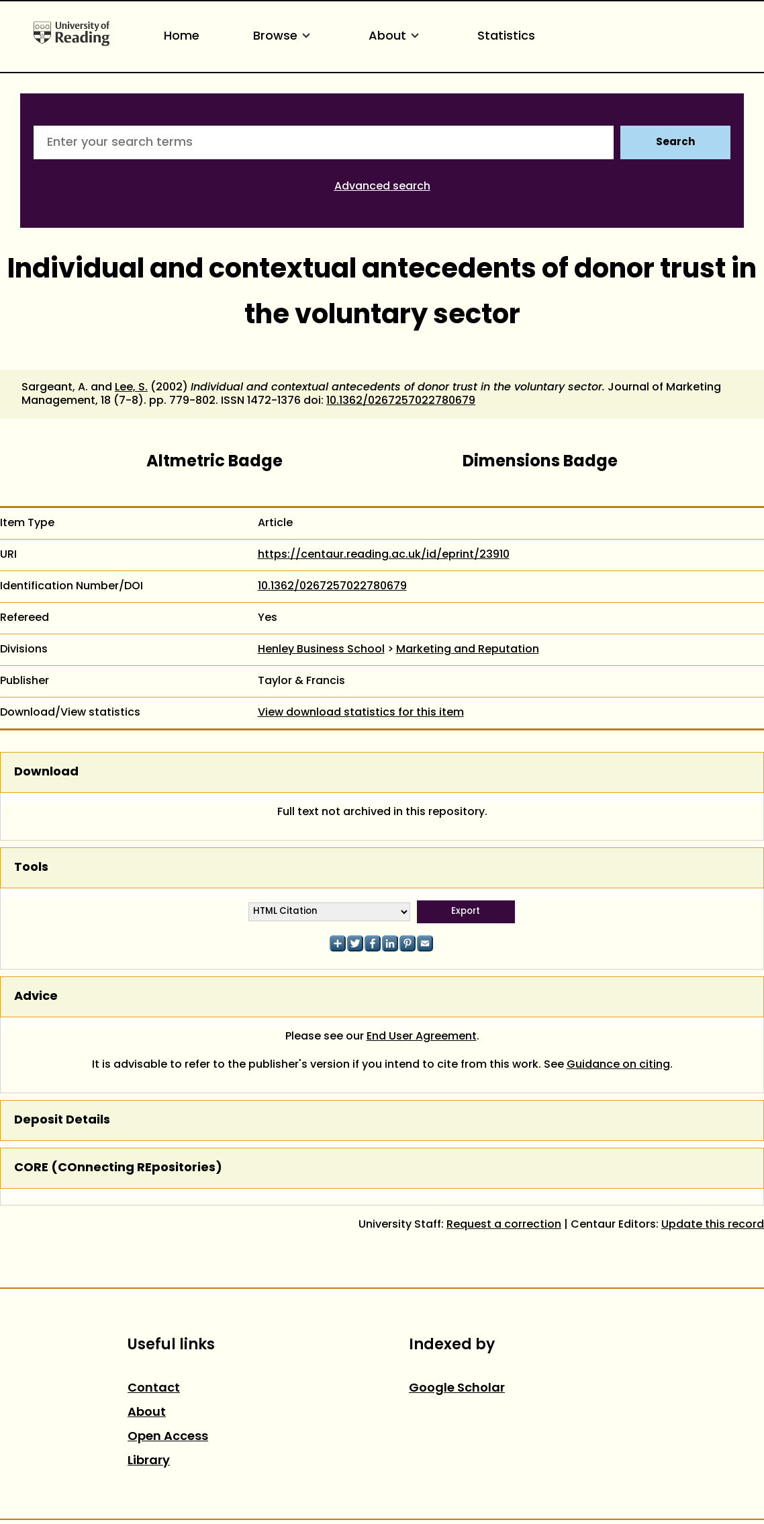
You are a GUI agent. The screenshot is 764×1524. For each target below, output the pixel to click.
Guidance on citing (618, 1065)
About (396, 36)
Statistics (506, 36)
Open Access (168, 1437)
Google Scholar (457, 1388)
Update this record (712, 1225)
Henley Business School (321, 650)
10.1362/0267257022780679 (400, 401)
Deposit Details (62, 1120)
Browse (284, 36)
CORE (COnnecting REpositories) (118, 1168)
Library (149, 1461)
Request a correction (503, 1225)
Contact (154, 1388)
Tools (31, 867)
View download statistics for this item (361, 713)
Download (46, 772)
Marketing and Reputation (467, 650)
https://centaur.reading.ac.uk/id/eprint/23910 (384, 555)
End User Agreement (422, 1037)
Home (181, 36)
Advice (36, 996)
